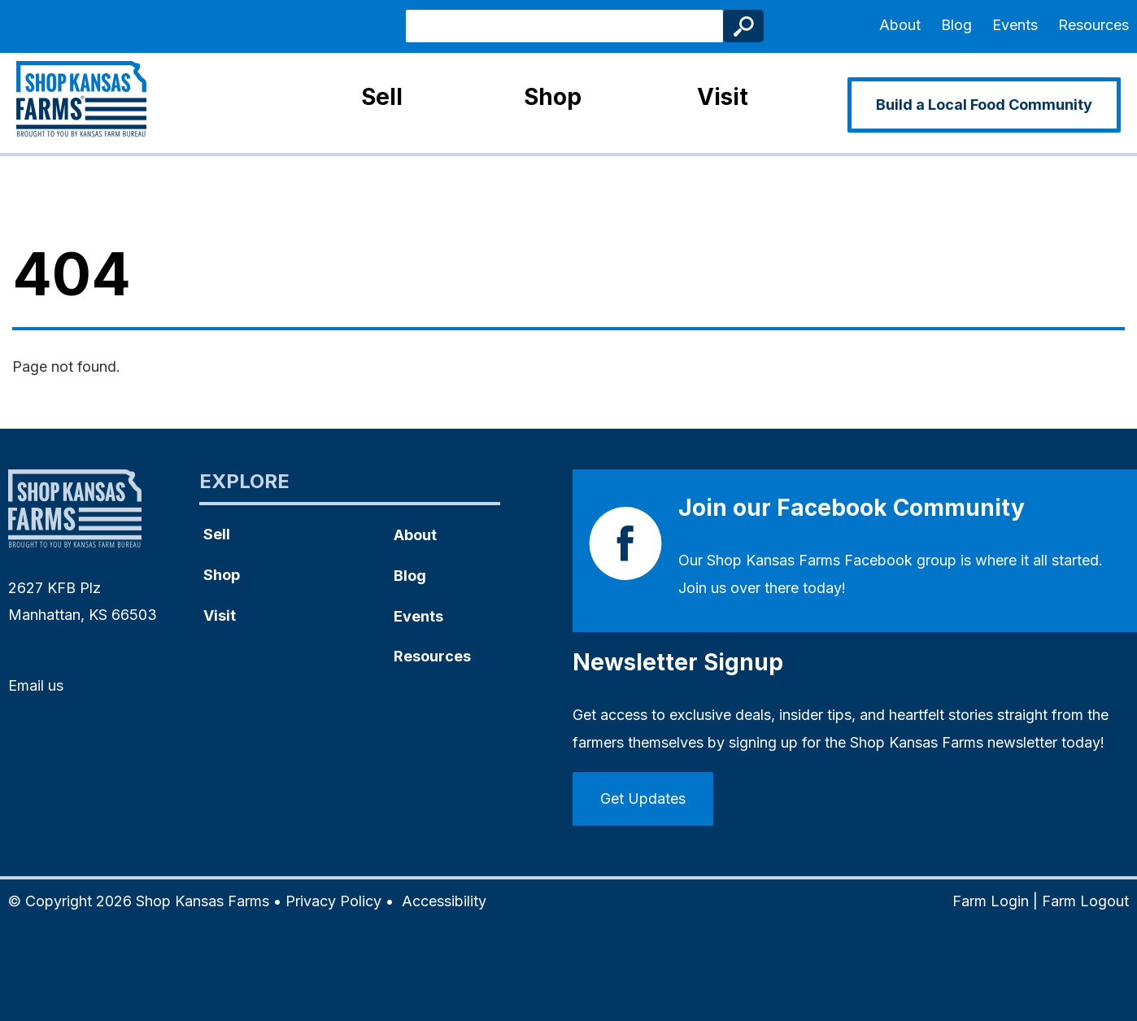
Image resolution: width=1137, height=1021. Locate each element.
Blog (956, 24)
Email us (35, 685)
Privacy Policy (333, 901)
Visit (722, 97)
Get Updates (643, 798)
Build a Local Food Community (984, 104)
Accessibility (444, 901)
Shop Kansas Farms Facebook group (831, 560)
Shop (553, 97)
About (900, 24)
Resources (1093, 24)
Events (1015, 24)
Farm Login (990, 901)
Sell (382, 97)
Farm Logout (1085, 901)
